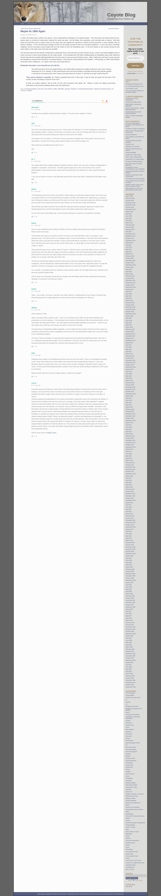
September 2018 (131, 314)
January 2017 (130, 358)
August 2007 (129, 609)
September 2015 (131, 394)
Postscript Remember (86, 89)
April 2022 (129, 231)
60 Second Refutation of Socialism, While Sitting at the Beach (135, 125)
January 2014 (130, 438)
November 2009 (130, 549)
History (128, 769)
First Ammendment (131, 751)
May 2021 (129, 249)
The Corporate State (132, 851)
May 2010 (129, 536)
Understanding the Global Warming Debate (133, 112)
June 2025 (129, 216)
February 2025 (130, 225)
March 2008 (129, 593)
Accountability (130, 695)
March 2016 (129, 380)
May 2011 (129, 509)
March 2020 (129, 274)
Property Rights (130, 825)
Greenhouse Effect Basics (133, 102)
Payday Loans (51, 433)
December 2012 (130, 467)
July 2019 (128, 291)
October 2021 (130, 238)
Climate (128, 720)
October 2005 (130, 658)
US (112, 89)
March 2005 (129, 673)
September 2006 (131, 633)
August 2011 (129, 502)
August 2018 (129, 316)
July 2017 (128, 345)
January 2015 (130, 411)
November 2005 (130, 656)
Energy (128, 738)
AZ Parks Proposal (66, 23)
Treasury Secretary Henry (102, 89)
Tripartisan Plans (131, 865)
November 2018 (130, 309)
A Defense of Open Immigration (135, 128)
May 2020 (129, 269)
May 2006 (129, 642)
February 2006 (130, 649)
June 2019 (129, 294)
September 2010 (131, 527)
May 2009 (129, 562)
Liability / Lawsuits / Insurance (135, 794)
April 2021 (129, 251)
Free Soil (40, 89)
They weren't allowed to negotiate (38, 77)
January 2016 (130, 385)
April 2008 (129, 591)
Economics (129, 734)
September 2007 (131, 607)
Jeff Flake (61, 89)
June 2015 (129, 400)
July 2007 (128, 611)
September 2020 (131, 265)
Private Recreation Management (135, 822)
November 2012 (130, 469)
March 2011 (129, 513)
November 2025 (130, 205)
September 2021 (131, 240)
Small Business (130, 843)
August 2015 (129, 396)
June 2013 (129, 454)
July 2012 (128, 478)
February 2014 (130, 436)
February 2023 (130, 229)
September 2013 (131, 447)
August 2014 (129, 422)
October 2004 (130, 684)
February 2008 (130, 596)
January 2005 (130, 678)
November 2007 (130, 602)
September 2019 (131, 287)
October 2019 (130, 285)
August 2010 (129, 529)
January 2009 (130, 571)
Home (22, 23)
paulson (67, 89)
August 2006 (129, 636)
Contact (79, 23)
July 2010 (128, 531)
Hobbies (128, 771)
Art (126, 704)
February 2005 (130, 676)
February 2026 (130, 198)
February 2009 (130, 569)
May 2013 (129, 456)
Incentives (129, 780)
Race (127, 829)
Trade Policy (129, 854)
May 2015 (129, 402)
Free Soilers (48, 89)
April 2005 (129, 671)
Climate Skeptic (31, 23)
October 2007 (130, 605)
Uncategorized (130, 867)
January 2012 (130, 491)
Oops (127, 82)
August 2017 (129, 342)
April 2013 (129, 458)
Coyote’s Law (130, 144)
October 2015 (130, 391)
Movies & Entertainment (133, 803)
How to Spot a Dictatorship (134, 157)
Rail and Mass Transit (132, 831)
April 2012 (129, 485)
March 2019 (129, 300)
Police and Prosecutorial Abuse (135, 816)
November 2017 (130, 336)
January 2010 (130, 545)
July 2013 (128, 451)
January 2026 (130, 200)
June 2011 (129, 507)
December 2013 (130, 440)
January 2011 (130, 518)
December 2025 (130, 203)
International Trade (131, 787)
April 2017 (129, 351)
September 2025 (131, 209)
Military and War (130, 798)
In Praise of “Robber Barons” (134, 161)
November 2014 (130, 416)
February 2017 (130, 356)
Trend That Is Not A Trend (133, 860)
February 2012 (130, 489)
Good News (129, 763)
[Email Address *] (135, 58)
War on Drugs (130, 869)
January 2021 (130, 258)
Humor (128, 776)
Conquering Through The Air (134, 84)
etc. (127, 745)
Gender (128, 756)
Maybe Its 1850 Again (32, 31)
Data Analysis (130, 729)
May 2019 (129, 296)
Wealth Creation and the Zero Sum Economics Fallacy (134, 185)
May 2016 (129, 376)
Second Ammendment (132, 840)
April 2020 (129, 271)
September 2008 (131, 580)
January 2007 (130, 624)
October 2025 (130, 207)
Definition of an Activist (132, 146)
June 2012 (129, 480)
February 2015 (130, 409)
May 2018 (129, 322)
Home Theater (130, 774)
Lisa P (33, 383)
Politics (29, 90)
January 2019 (130, 305)
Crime (127, 727)
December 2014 (130, 414)
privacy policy (131, 73)
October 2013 (130, 445)
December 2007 (130, 600)
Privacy (128, 820)
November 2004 (130, 682)
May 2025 (129, 218)
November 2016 (130, 362)
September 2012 (131, 473)
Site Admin (129, 886)
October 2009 (130, 551)
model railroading (131, 800)
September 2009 (131, 553)
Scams (128, 836)
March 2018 (129, 327)
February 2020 (130, 276)
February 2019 (130, 302)
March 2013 (129, 460)
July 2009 (128, 558)
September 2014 (131, 420)
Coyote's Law (130, 725)
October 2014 (130, 418)
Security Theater (113, 28)
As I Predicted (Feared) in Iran (135, 86)
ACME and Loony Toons (133, 697)
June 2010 (129, 533)
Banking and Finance (132, 706)
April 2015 (129, 405)
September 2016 (131, 367)
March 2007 (129, 620)
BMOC (41, 23)
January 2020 (130, 278)
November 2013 (130, 442)
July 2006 (128, 638)
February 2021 (130, 256)
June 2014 (129, 427)
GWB (55, 89)
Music (127, 805)
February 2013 (130, 462)
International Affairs (131, 785)
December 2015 (130, 387)
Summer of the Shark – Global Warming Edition (135, 108)
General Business (131, 760)
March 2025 (129, 223)
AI (126, 699)
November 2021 (130, 236)
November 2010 (130, 522)
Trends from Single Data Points (135, 862)
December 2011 (130, 493)
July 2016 (128, 371)
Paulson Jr (74, 89)
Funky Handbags (131, 152)
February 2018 (130, 329)
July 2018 (128, 318)
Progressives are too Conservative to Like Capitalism (135, 168)
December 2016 (130, 360)
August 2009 (129, 556)
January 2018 (130, 331)
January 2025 (130, 227)
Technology (129, 849)
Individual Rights (131, 783)
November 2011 (130, 496)
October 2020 (130, 263)
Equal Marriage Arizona (133, 743)
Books (127, 712)
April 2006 (129, 645)
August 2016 (129, 369)
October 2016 (130, 365)
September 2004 (131, 687)
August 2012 (129, 476)
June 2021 (129, 247)
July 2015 (128, 398)
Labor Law (129, 791)
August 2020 (129, 267)
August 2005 (129, 662)
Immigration (129, 778)
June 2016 (129, 374)
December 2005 (130, 653)
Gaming (128, 754)
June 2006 (129, 640)
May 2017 (129, 349)
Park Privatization (51, 23)
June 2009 (129, 560)
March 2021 (129, 254)
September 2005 (131, 660)
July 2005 (128, 664)
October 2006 (130, 631)
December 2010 (130, 520)
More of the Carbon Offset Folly (31, 28)
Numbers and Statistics (133, 807)
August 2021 (129, 242)
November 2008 (130, 576)
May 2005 (129, 669)
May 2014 (129, 429)
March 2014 (129, 433)
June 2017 (129, 347)
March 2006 (129, 647)
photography (129, 814)
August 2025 (129, 211)
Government (129, 765)
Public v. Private (130, 827)
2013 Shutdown (130, 693)
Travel (127, 858)
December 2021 (130, 234)
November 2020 (130, 260)
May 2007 (129, 616)
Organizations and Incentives (134, 809)
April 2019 (129, 298)
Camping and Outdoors (133, 714)
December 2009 (130, 547)
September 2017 (131, 340)
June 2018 (129, 320)
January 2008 (130, 598)
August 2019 (129, 289)
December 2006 (130, 627)
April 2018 (129, 325)
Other (127, 811)
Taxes (127, 847)
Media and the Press (132, 796)
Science (128, 838)
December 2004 (130, 680)
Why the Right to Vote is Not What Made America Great (134, 189)
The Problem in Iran (132, 88)
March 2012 (129, 487)
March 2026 (129, 196)
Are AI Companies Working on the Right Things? (135, 91)
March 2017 (129, 354)
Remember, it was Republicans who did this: (44, 65)
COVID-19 (129, 723)
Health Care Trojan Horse (133, 155)
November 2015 (130, 389)
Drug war (128, 731)
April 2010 (129, 538)
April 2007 (129, 618)
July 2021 (128, 245)
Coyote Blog (121, 14)
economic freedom (30, 89)
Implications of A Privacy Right (135, 159)
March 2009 (129, 567)
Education (129, 736)
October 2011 (130, 498)
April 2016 (129, 378)
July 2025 (128, 214)
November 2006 (130, 629)
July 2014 (128, 425)
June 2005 (129, 667)
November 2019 (130, 282)
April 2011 (129, 511)
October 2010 (130, 525)
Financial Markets (131, 749)
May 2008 (129, 589)
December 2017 (130, 334)
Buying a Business (131, 134)
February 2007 (130, 622)
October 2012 (130, 471)
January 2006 (130, 651)
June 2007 (129, 613)
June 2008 (129, 587)
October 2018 (130, 311)
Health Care (129, 767)
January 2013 (130, 465)
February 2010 (130, 542)
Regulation (129, 834)
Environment (129, 740)
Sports (128, 845)
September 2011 (131, 500)
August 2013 (129, 449)
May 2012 (129, 482)
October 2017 (130, 338)
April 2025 (129, 220)
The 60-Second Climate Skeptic (135, 178)
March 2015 (129, 407)
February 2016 (130, 382)
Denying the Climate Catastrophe (132, 99)
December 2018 (130, 307)
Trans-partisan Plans (132, 856)
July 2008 (128, 585)
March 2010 (129, 540)
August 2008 (129, 582)
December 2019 (130, 280)
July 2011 (128, 505)
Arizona (128, 702)
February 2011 (130, 516)
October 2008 (130, 578)
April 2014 (129, 431)
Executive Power (131, 747)
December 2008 (130, 573)
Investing (128, 789)
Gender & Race (130, 758)
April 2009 (129, 565)
